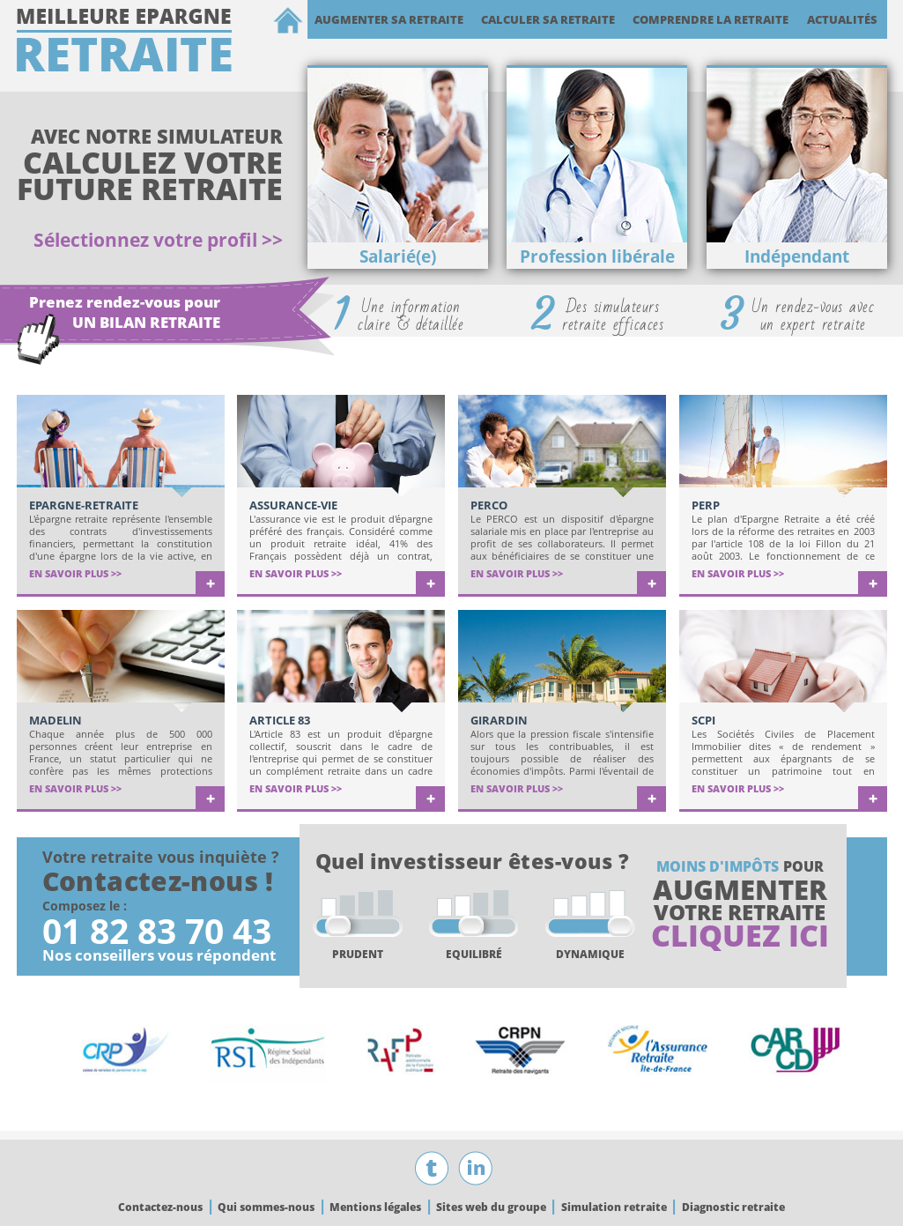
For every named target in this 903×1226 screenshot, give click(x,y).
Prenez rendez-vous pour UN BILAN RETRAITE (124, 312)
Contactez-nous (160, 1207)
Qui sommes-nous (266, 1207)
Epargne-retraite (83, 505)
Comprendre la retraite (710, 19)
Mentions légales (375, 1207)
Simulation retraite (614, 1207)
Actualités (842, 19)
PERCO (488, 505)
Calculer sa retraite (548, 19)
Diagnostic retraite (733, 1207)
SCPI (703, 720)
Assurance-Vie (293, 505)
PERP (706, 505)
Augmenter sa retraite (389, 19)
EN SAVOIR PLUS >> (75, 573)
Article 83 (279, 720)
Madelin (55, 720)
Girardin (499, 720)
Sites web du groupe (491, 1207)
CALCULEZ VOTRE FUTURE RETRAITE (150, 175)
